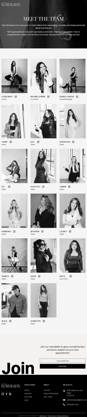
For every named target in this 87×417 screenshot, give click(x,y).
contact (47, 392)
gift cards (48, 398)
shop (26, 402)
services (27, 395)
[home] (11, 4)
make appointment (51, 395)
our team (28, 398)
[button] (83, 4)
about (27, 392)
